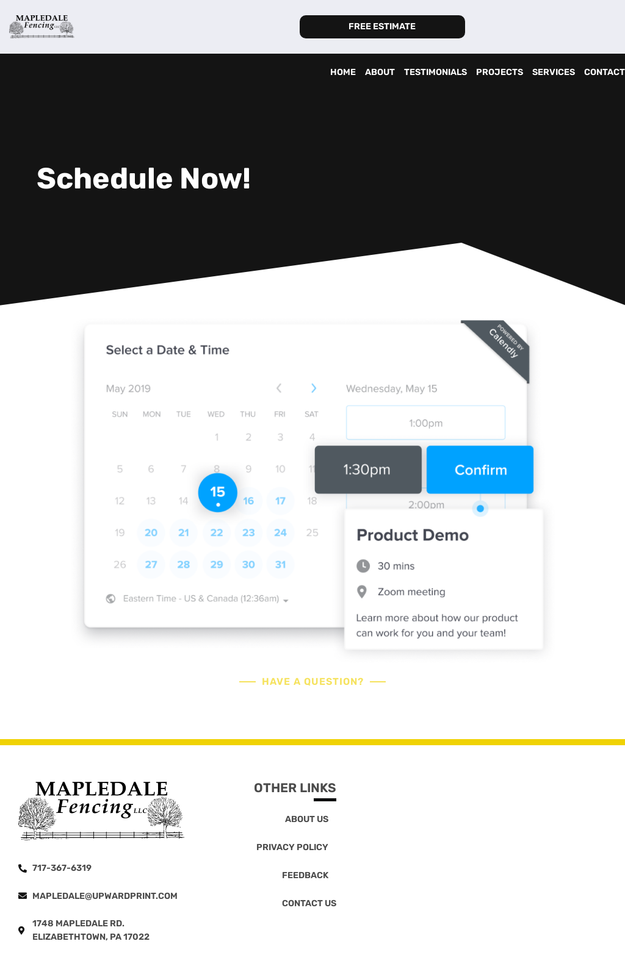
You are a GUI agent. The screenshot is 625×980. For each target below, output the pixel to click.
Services (553, 72)
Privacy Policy (292, 847)
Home (343, 72)
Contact (604, 72)
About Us (306, 819)
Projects (499, 72)
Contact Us (309, 903)
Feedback (305, 875)
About (380, 72)
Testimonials (435, 72)
